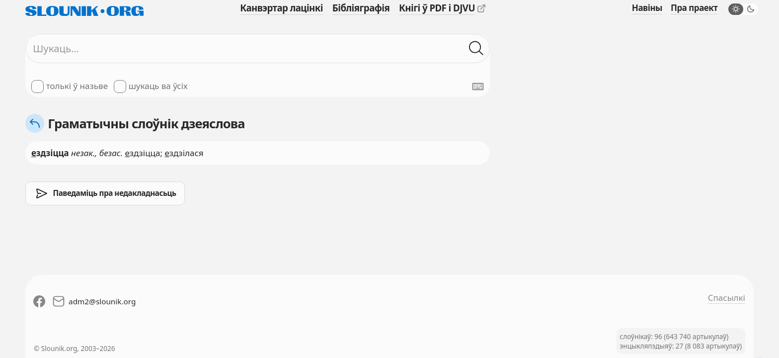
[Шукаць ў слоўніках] (476, 48)
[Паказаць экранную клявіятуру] (478, 86)
